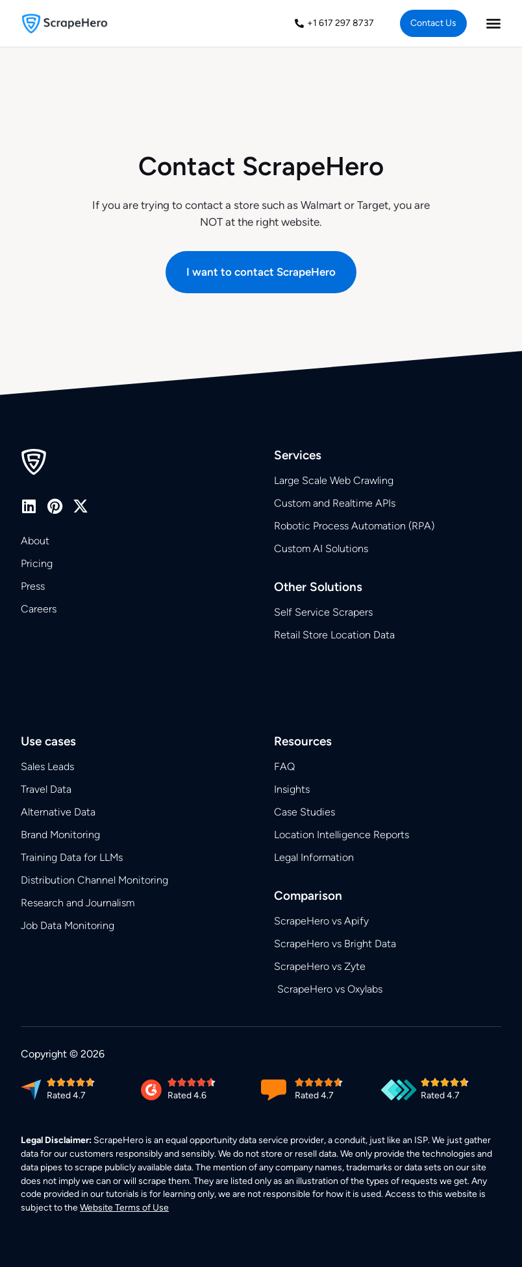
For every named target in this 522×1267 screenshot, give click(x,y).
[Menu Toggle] (493, 23)
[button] (261, 272)
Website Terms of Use (124, 1207)
